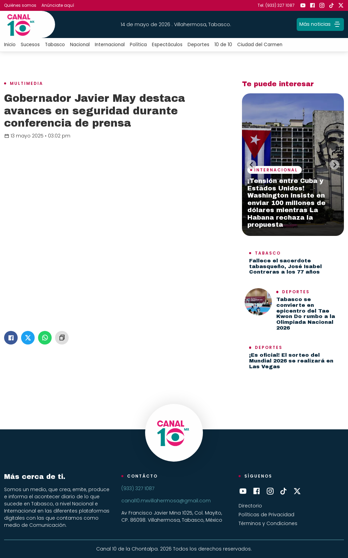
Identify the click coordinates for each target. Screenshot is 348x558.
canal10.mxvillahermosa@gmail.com (166, 500)
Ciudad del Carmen (259, 44)
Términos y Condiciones (268, 523)
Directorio (250, 505)
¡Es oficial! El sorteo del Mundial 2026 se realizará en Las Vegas (291, 360)
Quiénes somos (20, 5)
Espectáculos (167, 44)
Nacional (80, 44)
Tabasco (55, 44)
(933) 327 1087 (137, 488)
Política (138, 44)
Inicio (10, 44)
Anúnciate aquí (57, 5)
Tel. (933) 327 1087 (276, 5)
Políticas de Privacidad (266, 514)
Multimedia (26, 83)
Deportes (198, 44)
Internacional (110, 44)
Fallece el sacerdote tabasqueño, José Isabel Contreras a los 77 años (285, 266)
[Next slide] (334, 164)
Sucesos (30, 44)
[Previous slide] (251, 164)
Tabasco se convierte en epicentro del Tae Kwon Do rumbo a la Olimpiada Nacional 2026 (305, 314)
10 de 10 (223, 44)
